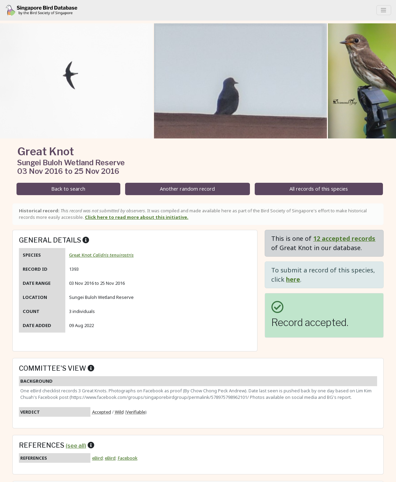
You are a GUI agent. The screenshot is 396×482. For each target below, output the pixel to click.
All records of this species (318, 189)
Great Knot (101, 255)
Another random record (187, 189)
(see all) (76, 445)
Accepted (101, 412)
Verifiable (135, 412)
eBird (97, 458)
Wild (119, 412)
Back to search (68, 189)
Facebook (128, 458)
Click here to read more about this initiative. (136, 217)
